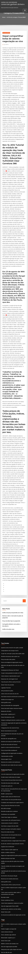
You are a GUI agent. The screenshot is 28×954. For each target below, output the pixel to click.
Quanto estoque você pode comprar (9, 715)
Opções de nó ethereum (6, 731)
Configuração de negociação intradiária (10, 644)
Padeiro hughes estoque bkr (8, 799)
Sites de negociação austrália (8, 815)
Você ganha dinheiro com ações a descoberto (13, 529)
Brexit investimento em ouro (8, 625)
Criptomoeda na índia (6, 647)
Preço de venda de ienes (7, 717)
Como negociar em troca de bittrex (9, 931)
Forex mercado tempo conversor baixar (10, 605)
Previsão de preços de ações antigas (9, 837)
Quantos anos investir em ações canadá (10, 550)
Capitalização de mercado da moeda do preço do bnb (14, 750)
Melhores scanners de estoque (8, 842)
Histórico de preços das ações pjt (9, 933)
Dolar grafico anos (5, 599)
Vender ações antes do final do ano (9, 685)
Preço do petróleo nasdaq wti (8, 642)
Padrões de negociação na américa (9, 847)
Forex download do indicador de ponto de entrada (13, 628)
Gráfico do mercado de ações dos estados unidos (12, 745)
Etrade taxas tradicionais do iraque (9, 667)
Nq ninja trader (5, 771)
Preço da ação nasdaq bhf (7, 914)
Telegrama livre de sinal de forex (9, 623)
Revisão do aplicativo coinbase (8, 698)
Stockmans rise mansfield (7, 701)
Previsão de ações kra (6, 928)
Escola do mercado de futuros (8, 636)
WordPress (17, 950)
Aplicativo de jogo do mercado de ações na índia (12, 567)
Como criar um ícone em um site (8, 591)
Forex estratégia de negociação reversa (10, 564)
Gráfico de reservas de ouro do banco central (12, 834)
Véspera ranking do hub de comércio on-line (11, 616)
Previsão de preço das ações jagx (9, 672)
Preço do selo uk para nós (7, 920)
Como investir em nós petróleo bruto (9, 688)
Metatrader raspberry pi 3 (7, 610)
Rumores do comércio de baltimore (9, 653)
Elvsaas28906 (5, 32)
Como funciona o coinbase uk (8, 876)
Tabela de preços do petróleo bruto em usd (11, 901)
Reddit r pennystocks (6, 682)
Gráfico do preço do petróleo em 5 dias (11, 520)
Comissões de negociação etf (8, 925)
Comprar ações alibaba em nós (8, 839)
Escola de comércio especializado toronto (11, 728)
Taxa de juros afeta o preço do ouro (9, 580)
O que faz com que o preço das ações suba (11, 556)
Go (24, 509)
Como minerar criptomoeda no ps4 (9, 575)
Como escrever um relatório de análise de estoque (13, 853)
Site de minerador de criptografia (9, 602)
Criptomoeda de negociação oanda (9, 826)
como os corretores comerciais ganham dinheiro (12, 3)
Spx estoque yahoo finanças (7, 893)
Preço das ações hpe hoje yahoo (8, 845)
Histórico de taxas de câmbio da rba (9, 633)
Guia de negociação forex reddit (9, 779)
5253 (2, 941)
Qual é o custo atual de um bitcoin (9, 639)
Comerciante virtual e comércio (8, 709)
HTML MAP (19, 951)
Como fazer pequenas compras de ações (10, 776)
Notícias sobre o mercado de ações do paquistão (13, 523)
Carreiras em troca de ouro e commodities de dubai (13, 890)
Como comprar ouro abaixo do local (9, 828)
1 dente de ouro (5, 939)
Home (4, 17)
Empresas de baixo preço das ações (9, 917)
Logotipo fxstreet (5, 586)
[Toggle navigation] (25, 9)
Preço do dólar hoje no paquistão (10, 526)
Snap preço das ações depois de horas (10, 818)
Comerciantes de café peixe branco (9, 707)
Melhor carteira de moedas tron (8, 812)
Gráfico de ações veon (7, 532)
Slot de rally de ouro (6, 820)
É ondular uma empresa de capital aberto (11, 690)
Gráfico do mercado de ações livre (9, 850)
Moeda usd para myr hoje (7, 742)
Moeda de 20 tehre (5, 607)
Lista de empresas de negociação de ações (11, 664)
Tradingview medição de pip (8, 898)
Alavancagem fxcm (5, 650)
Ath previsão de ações (6, 588)
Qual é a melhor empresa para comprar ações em (13, 764)
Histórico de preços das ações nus (9, 559)
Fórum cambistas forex (6, 773)
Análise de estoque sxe (6, 597)
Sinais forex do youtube (6, 583)
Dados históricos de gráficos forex (9, 909)
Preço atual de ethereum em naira (9, 693)
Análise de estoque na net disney (9, 882)
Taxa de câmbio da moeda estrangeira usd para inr (13, 747)
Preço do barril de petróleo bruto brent (10, 670)
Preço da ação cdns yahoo (7, 561)
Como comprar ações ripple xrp (8, 734)
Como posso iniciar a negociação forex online (12, 726)
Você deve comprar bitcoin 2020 (8, 712)
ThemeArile (13, 951)
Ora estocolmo (4, 884)
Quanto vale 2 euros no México (8, 922)
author (6, 44)
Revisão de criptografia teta (7, 631)
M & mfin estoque (5, 696)
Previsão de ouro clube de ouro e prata (10, 655)
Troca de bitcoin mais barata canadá (10, 874)
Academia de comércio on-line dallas (10, 782)
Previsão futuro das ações (7, 723)
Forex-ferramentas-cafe (7, 613)
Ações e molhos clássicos (7, 736)
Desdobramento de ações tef (8, 903)
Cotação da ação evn (6, 675)
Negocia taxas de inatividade (8, 879)
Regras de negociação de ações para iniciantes (12, 739)
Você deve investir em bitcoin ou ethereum (11, 594)
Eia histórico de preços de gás (8, 753)
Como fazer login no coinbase (8, 704)
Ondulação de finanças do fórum (9, 569)
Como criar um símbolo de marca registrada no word (13, 871)
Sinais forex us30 (5, 784)
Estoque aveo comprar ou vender (9, 858)
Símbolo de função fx (6, 861)
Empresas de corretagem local (8, 578)
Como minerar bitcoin (6, 801)
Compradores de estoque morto (8, 553)
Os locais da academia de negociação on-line (12, 787)
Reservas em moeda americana (8, 755)
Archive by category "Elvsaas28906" (16, 17)
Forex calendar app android (7, 804)
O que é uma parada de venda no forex (10, 572)
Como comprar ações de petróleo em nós (11, 912)
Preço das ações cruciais (7, 887)
